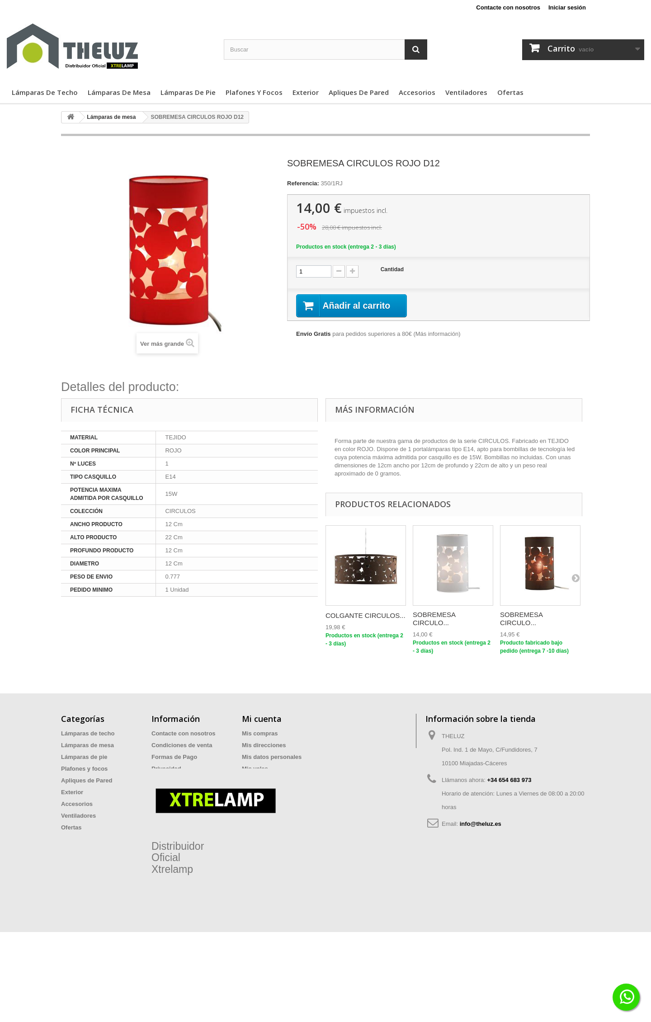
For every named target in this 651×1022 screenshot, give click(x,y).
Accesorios (417, 92)
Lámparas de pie (188, 92)
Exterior (305, 92)
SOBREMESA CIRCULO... (434, 618)
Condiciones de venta (181, 745)
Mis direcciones (264, 745)
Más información (436, 334)
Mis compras (260, 733)
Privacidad (166, 768)
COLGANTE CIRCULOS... (366, 615)
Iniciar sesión (567, 7)
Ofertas (510, 92)
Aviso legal (166, 780)
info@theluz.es (480, 823)
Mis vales (255, 768)
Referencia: (303, 183)
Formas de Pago (174, 757)
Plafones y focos (254, 92)
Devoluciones (170, 792)
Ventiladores (466, 92)
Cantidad (392, 269)
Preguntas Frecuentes (182, 804)
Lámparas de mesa (119, 92)
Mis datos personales (272, 757)
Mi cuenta (262, 718)
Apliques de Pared (359, 92)
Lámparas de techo (45, 92)
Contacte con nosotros (508, 7)
